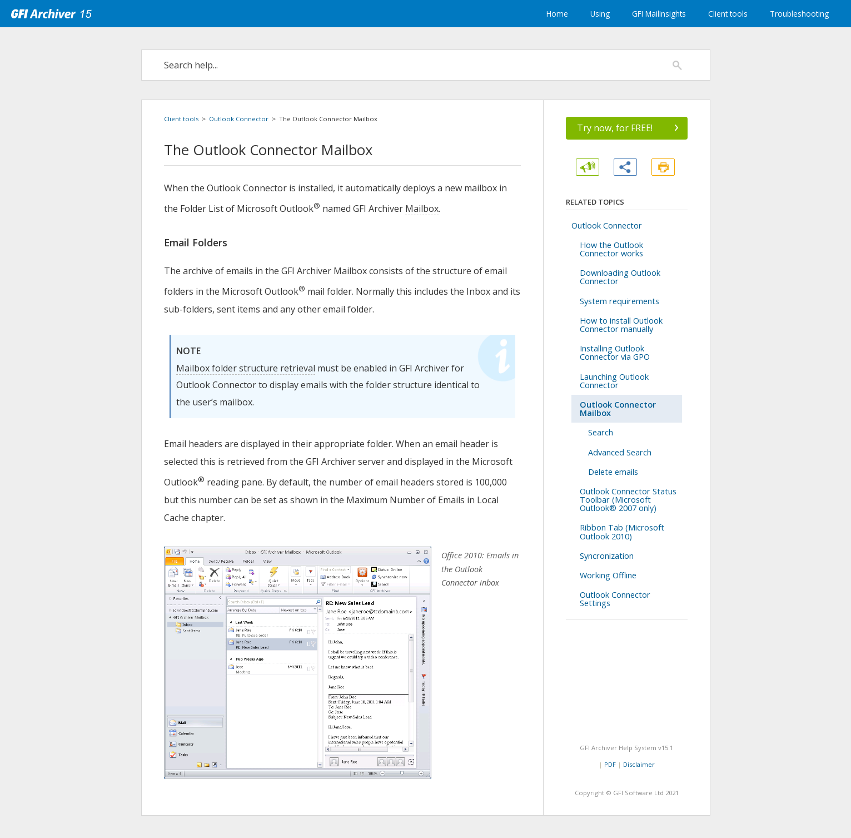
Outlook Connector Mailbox (618, 408)
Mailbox (422, 208)
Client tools (728, 13)
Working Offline (608, 575)
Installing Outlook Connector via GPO (615, 352)
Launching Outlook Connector (614, 380)
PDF (610, 764)
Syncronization (607, 556)
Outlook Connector (238, 119)
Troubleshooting (799, 13)
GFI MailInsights (659, 13)
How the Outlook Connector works (611, 249)
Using (600, 13)
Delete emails (613, 472)
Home (557, 13)
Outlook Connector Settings (615, 598)
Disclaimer (639, 764)
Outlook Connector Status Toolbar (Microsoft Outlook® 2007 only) (628, 499)
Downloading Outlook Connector (620, 276)
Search (600, 432)
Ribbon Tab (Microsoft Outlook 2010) (622, 531)
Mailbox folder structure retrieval (245, 368)
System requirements (619, 301)
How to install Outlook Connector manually (621, 324)
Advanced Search (619, 452)
